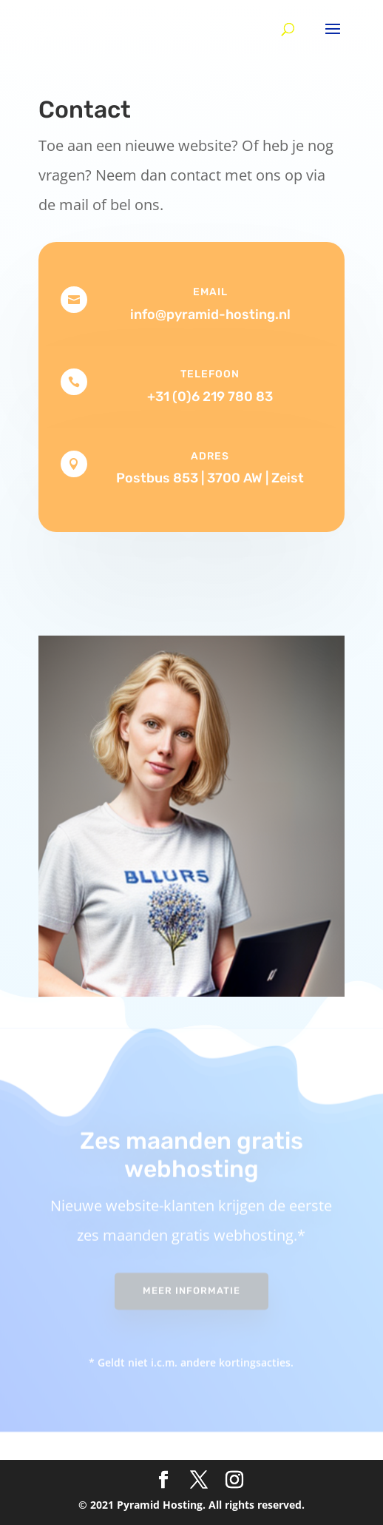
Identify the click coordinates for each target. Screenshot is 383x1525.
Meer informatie (191, 1282)
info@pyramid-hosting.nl (210, 314)
